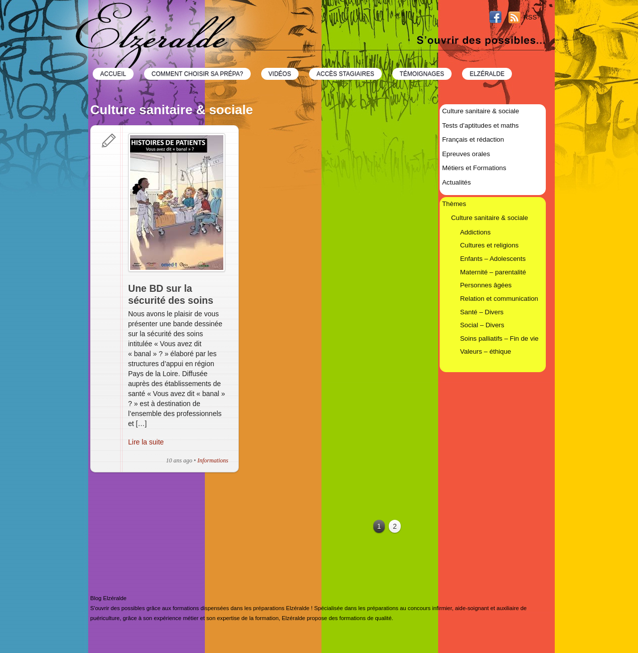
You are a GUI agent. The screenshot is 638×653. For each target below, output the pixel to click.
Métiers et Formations (474, 168)
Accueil (113, 73)
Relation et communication (499, 298)
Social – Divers (482, 325)
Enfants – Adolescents (493, 258)
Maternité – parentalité (493, 272)
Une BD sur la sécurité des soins (170, 294)
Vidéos (280, 73)
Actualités (456, 182)
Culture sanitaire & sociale (480, 111)
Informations (212, 460)
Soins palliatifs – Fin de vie (499, 338)
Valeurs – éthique (485, 351)
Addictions (475, 232)
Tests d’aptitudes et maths (480, 125)
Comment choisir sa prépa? (197, 73)
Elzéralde (487, 73)
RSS (530, 17)
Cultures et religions (489, 245)
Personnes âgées (486, 285)
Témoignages (422, 73)
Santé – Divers (481, 312)
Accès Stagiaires (345, 73)
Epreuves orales (466, 154)
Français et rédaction (473, 139)
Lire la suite (146, 442)
